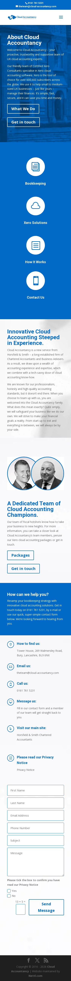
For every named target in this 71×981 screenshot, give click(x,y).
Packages (20, 555)
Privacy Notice (25, 770)
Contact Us (35, 297)
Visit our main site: (31, 728)
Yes (12, 891)
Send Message (46, 907)
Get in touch (23, 122)
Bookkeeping (35, 183)
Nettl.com (35, 976)
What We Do (23, 108)
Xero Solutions (35, 223)
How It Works (35, 262)
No (11, 896)
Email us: (24, 666)
